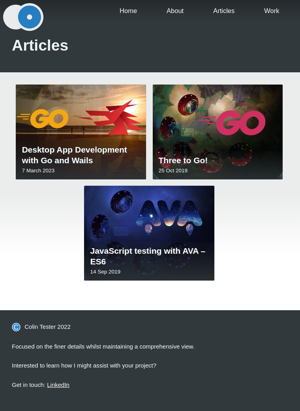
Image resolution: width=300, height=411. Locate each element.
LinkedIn (58, 384)
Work (271, 10)
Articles (223, 10)
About (175, 10)
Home (128, 10)
